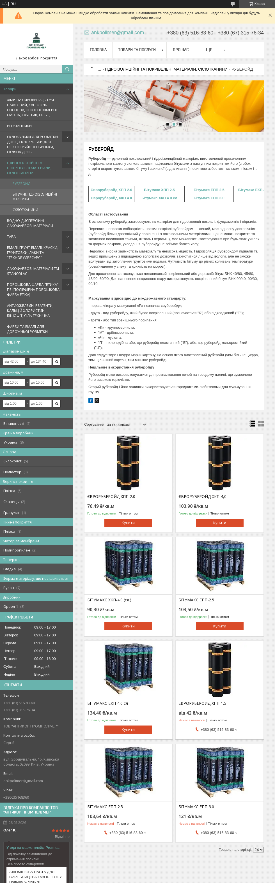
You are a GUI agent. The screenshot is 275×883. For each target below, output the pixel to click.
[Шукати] (67, 69)
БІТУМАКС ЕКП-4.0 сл (107, 703)
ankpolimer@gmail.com (23, 780)
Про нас (181, 49)
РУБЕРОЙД (21, 183)
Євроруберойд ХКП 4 (110, 198)
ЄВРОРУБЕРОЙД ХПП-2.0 (111, 496)
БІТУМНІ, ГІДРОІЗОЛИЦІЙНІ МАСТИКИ (35, 196)
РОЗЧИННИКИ (19, 125)
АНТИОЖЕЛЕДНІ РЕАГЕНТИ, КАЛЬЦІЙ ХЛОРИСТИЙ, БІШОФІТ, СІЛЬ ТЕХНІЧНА (30, 310)
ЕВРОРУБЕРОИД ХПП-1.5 (202, 703)
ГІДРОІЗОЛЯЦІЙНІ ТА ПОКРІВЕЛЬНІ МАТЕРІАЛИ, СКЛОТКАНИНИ (29, 167)
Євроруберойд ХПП (109, 190)
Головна (98, 49)
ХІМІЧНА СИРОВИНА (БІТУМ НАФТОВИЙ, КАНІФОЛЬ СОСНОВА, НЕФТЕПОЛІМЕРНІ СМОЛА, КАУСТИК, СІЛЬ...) (32, 107)
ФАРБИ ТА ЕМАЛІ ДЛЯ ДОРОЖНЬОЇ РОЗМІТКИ (27, 329)
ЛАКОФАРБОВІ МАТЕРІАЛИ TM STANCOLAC (33, 271)
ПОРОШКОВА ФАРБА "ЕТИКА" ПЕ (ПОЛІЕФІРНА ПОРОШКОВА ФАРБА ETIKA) (33, 289)
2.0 (129, 190)
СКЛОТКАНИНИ (25, 209)
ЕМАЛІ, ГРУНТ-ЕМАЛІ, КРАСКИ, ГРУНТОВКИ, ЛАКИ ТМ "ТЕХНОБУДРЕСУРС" (32, 252)
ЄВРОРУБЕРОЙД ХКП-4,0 (202, 496)
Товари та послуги (137, 49)
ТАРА (11, 236)
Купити (128, 522)
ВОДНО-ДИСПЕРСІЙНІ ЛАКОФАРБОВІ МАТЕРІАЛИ (30, 223)
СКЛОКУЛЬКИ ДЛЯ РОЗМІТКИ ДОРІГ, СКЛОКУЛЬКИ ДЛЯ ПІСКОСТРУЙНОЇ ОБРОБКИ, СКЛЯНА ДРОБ (32, 144)
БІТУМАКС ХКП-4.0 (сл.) (109, 599)
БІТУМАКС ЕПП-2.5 (196, 599)
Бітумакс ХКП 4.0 (156, 198)
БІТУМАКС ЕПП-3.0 (196, 806)
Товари (10, 88)
